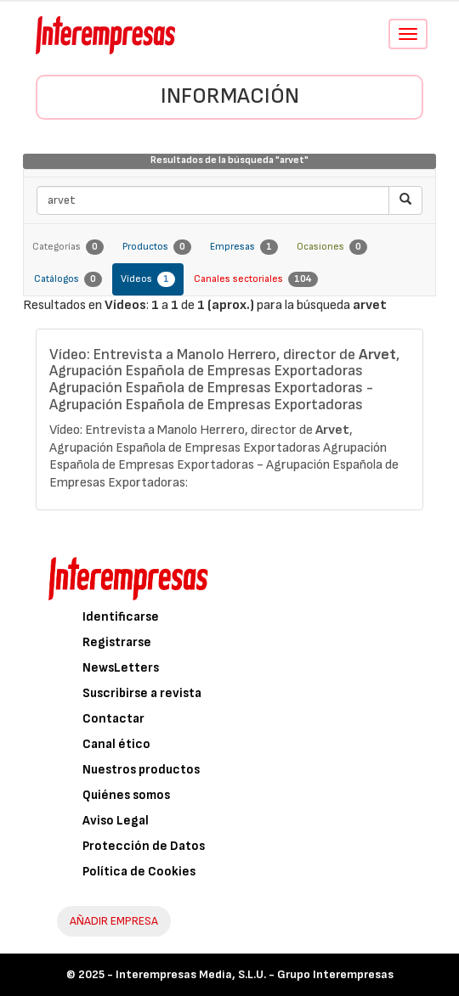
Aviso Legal (115, 821)
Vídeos (148, 279)
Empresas (244, 247)
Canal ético (116, 744)
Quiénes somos (126, 795)
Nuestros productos (141, 770)
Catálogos (68, 279)
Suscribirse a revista (141, 693)
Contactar (113, 719)
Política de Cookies (139, 872)
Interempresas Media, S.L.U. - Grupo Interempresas (255, 974)
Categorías (68, 247)
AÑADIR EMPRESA (114, 921)
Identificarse (120, 617)
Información (230, 96)
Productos (156, 247)
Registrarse (116, 642)
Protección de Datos (143, 846)
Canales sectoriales (256, 279)
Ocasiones (332, 247)
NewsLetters (120, 668)
